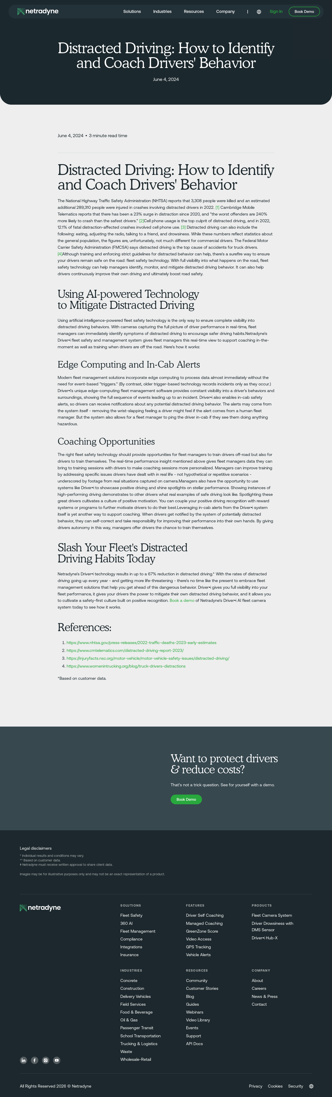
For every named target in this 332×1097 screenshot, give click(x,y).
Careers (259, 988)
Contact (259, 1004)
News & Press (265, 996)
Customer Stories (202, 988)
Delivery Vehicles (135, 996)
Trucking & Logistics (138, 1043)
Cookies (275, 1086)
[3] (183, 227)
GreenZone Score (202, 931)
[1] (217, 207)
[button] (132, 11)
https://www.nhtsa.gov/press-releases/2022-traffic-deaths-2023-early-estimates (141, 642)
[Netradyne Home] (38, 11)
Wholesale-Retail (135, 1059)
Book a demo (182, 600)
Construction (132, 988)
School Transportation (140, 1035)
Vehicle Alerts (198, 954)
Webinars (194, 1012)
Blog (190, 996)
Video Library (198, 1019)
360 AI (126, 923)
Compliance (131, 939)
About (257, 980)
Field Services (133, 1004)
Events (192, 1027)
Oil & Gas (129, 1019)
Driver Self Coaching (205, 915)
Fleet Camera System (272, 915)
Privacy (255, 1086)
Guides (192, 1004)
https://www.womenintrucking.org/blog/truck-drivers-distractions (126, 666)
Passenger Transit (136, 1027)
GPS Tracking (198, 946)
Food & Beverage (136, 1012)
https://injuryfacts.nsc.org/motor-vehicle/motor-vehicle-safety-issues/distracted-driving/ (148, 658)
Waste (126, 1051)
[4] (60, 253)
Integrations (131, 946)
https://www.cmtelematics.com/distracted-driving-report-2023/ (125, 650)
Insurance (129, 954)
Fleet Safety (131, 915)
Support (193, 1035)
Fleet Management (137, 931)
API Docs (194, 1043)
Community (197, 980)
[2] (141, 220)
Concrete (128, 980)
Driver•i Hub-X (265, 937)
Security (295, 1086)
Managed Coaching (204, 923)
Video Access (198, 939)
